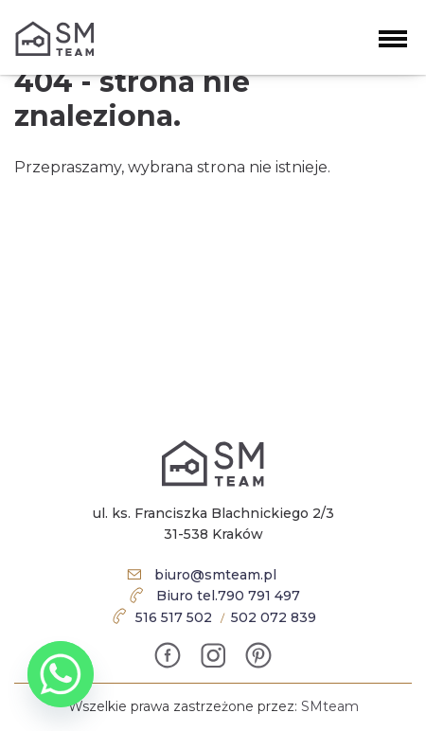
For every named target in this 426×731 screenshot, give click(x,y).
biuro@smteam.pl (215, 574)
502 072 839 (273, 617)
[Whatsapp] (60, 674)
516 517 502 (173, 617)
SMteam (330, 706)
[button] (393, 37)
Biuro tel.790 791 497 (228, 595)
